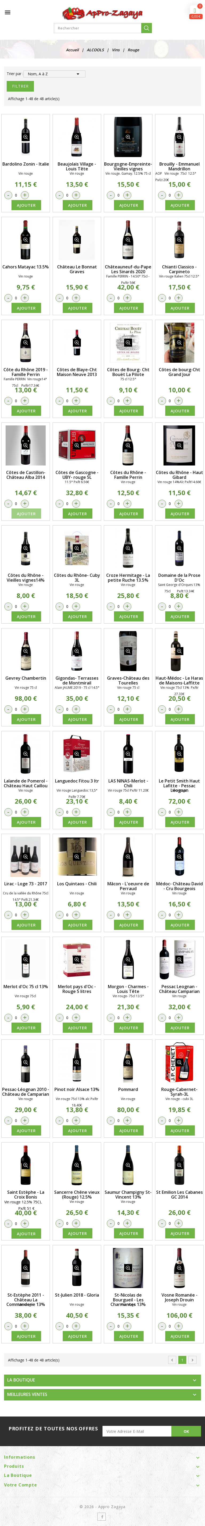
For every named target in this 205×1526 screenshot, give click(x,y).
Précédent (172, 1360)
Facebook (101, 1517)
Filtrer (20, 86)
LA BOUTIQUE (21, 1380)
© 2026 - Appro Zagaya (103, 1506)
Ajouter (26, 205)
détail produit (26, 137)
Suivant (192, 1360)
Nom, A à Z (54, 74)
